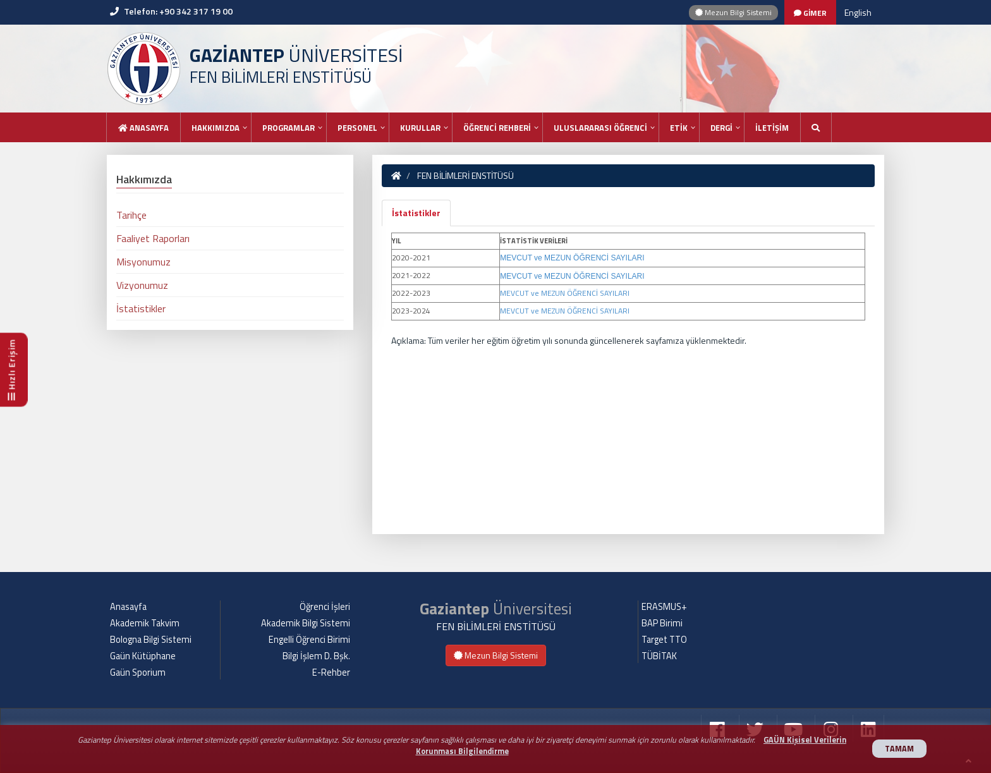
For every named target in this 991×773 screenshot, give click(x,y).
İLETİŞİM (772, 127)
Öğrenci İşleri (325, 607)
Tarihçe (131, 214)
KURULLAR (420, 127)
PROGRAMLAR (288, 127)
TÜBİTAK (659, 656)
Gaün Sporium (138, 672)
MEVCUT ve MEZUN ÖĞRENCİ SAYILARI (572, 257)
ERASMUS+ (664, 607)
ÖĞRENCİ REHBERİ (497, 127)
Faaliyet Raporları (153, 238)
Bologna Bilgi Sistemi (151, 640)
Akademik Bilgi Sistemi (305, 623)
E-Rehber (331, 672)
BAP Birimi (662, 623)
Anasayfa (143, 127)
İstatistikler (416, 212)
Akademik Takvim (144, 623)
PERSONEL (357, 127)
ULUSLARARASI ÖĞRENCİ (600, 127)
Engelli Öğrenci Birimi (309, 640)
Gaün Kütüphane (143, 656)
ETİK (679, 127)
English (858, 12)
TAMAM (899, 749)
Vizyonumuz (142, 285)
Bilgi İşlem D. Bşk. (316, 656)
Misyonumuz (143, 261)
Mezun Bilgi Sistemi (733, 12)
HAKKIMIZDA (216, 127)
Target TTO (664, 640)
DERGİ (721, 127)
